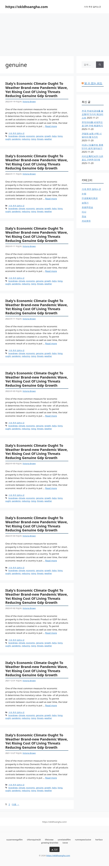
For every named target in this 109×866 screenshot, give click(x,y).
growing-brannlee (49, 842)
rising (33, 139)
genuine (39, 136)
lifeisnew (49, 839)
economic (30, 136)
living (60, 136)
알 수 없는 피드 (93, 83)
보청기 (85, 202)
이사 (84, 211)
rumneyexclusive (83, 839)
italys (54, 136)
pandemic (16, 139)
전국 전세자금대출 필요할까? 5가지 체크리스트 (92, 114)
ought (8, 139)
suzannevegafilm (14, 839)
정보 (84, 216)
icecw (65, 842)
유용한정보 (87, 207)
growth (47, 136)
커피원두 (86, 220)
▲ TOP (54, 849)
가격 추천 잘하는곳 (92, 6)
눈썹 (84, 193)
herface (99, 839)
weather (48, 139)
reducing (26, 139)
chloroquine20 (34, 839)
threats (40, 139)
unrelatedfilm (64, 839)
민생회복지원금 (90, 198)
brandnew (13, 136)
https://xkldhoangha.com (26, 6)
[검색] (100, 64)
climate (22, 136)
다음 (15, 804)
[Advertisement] (54, 33)
